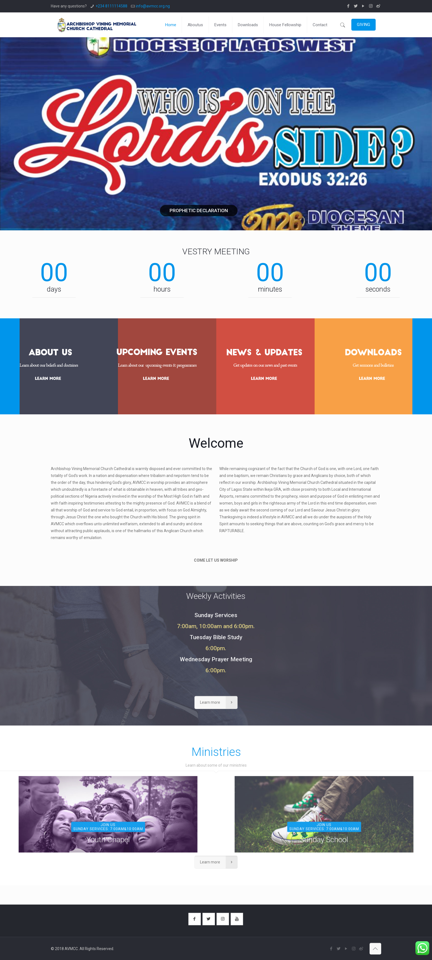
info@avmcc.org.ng (153, 6)
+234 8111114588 (111, 6)
